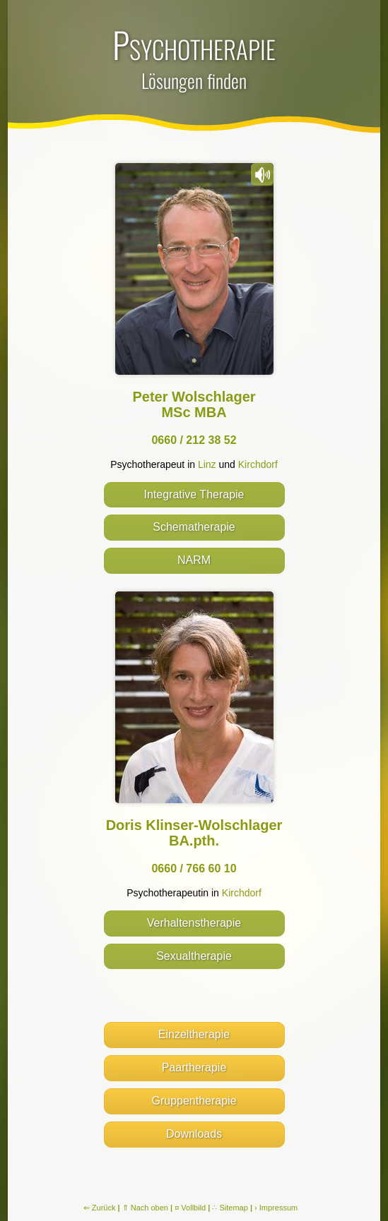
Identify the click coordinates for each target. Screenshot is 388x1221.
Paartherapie (194, 1067)
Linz (207, 464)
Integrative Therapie (193, 494)
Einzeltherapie (194, 1034)
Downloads (194, 1134)
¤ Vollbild (190, 1207)
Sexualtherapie (194, 956)
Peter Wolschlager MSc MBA (193, 404)
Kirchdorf (258, 464)
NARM (194, 560)
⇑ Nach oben (145, 1207)
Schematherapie (194, 527)
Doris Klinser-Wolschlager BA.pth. (194, 832)
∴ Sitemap (229, 1207)
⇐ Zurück (99, 1207)
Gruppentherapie (193, 1101)
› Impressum (276, 1207)
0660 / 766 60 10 (193, 868)
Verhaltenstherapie (194, 923)
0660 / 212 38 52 (193, 440)
